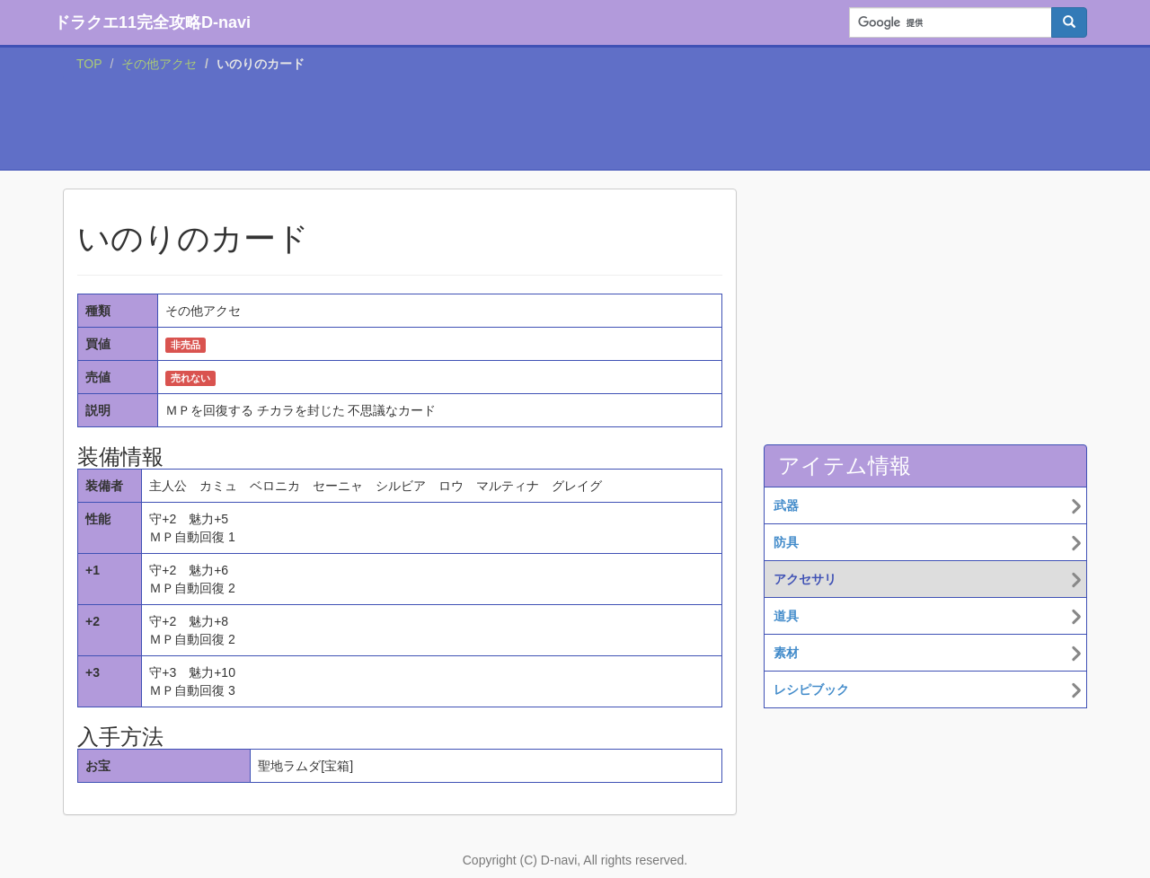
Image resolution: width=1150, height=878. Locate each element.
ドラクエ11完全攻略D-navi (152, 22)
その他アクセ (159, 64)
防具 (786, 542)
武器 (786, 505)
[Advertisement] (575, 124)
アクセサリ (805, 579)
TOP (89, 64)
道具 (786, 616)
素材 (786, 652)
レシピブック (811, 689)
